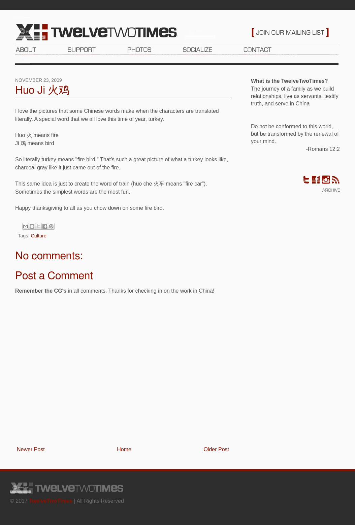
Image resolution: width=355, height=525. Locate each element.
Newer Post (31, 449)
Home (124, 449)
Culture (38, 235)
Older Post (216, 449)
